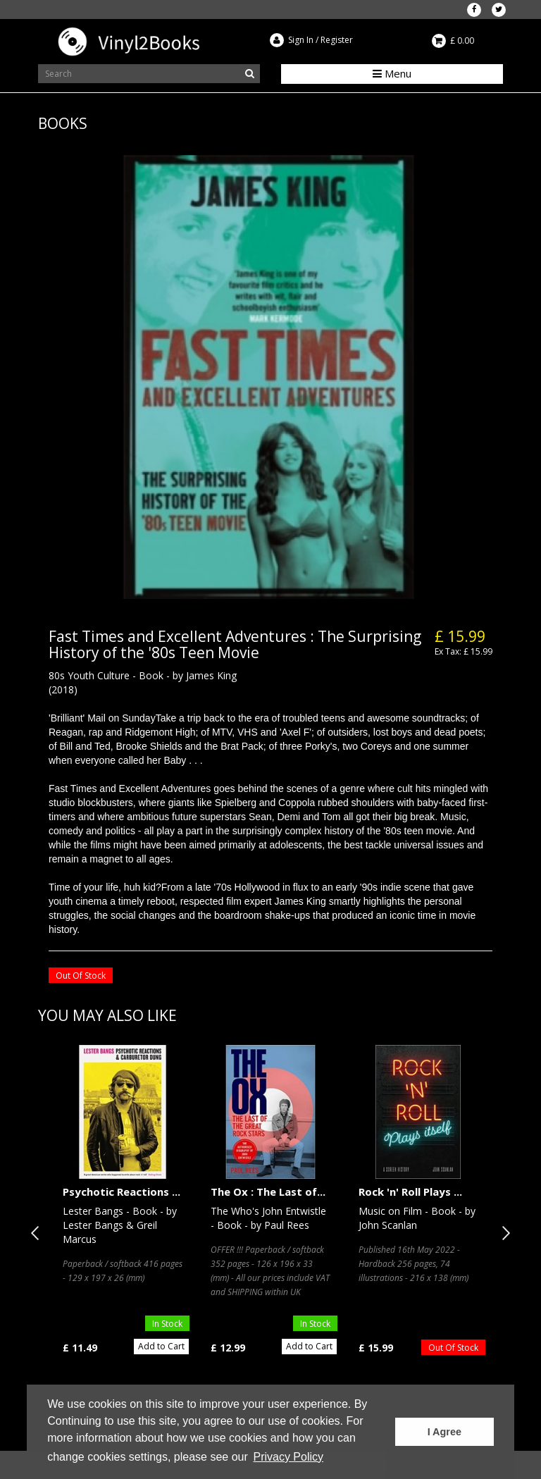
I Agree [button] (444, 1431)
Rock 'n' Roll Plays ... (410, 1191)
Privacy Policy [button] (288, 1457)
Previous (38, 1233)
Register (337, 40)
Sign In (300, 40)
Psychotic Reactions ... (121, 1191)
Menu (392, 73)
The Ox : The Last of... (268, 1191)
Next (503, 1233)
